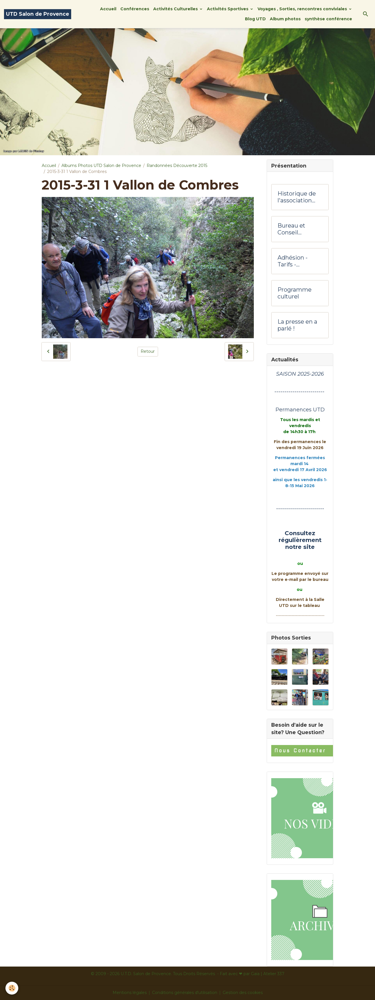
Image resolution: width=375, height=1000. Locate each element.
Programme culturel (295, 293)
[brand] (37, 14)
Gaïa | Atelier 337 (267, 973)
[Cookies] (12, 988)
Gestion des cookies (243, 992)
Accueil (108, 8)
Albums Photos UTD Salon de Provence (101, 165)
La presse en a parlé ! (297, 325)
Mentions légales (130, 992)
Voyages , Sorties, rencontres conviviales (303, 8)
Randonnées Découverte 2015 (177, 165)
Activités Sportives (228, 8)
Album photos (285, 18)
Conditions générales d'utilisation (184, 992)
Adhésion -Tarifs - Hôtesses (293, 261)
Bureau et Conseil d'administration (299, 229)
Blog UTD (255, 18)
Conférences (134, 8)
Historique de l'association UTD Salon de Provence (297, 197)
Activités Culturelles (176, 8)
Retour (148, 351)
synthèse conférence (328, 18)
